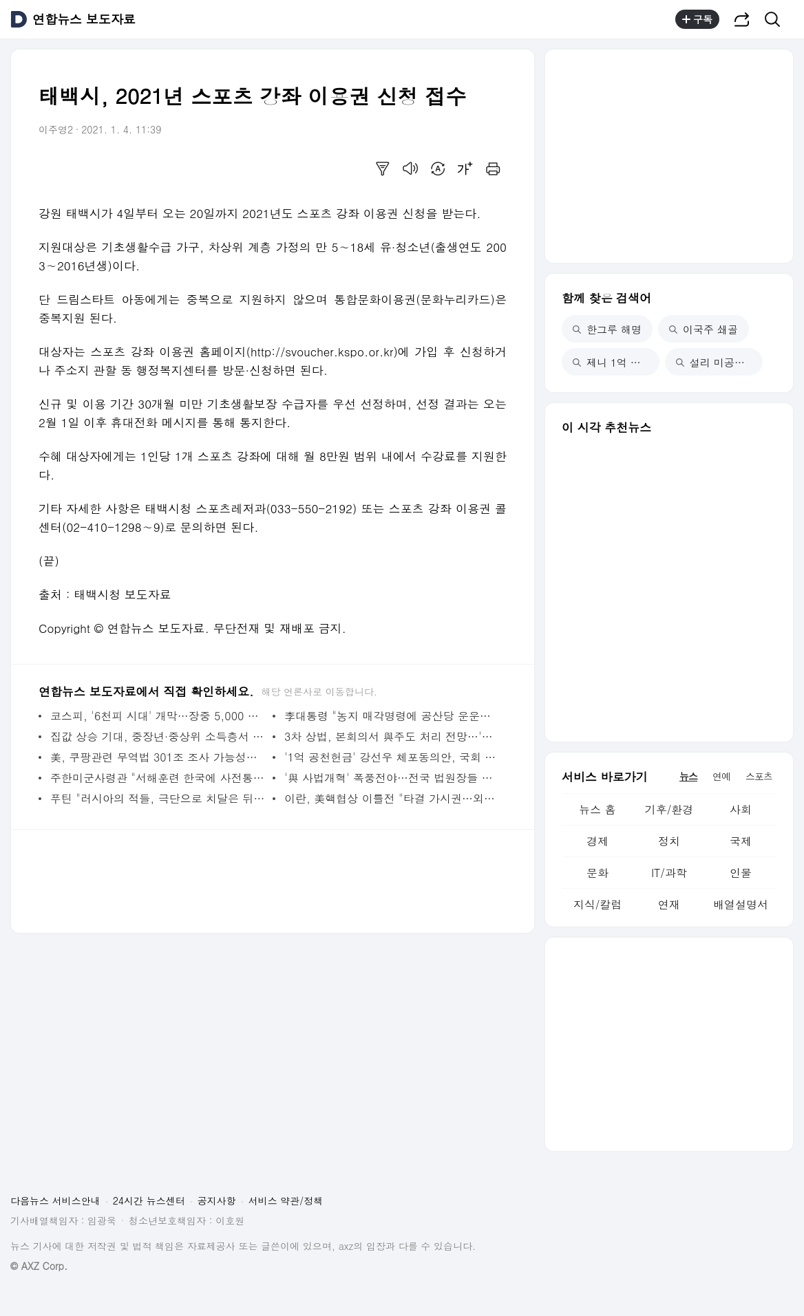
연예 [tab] (721, 776)
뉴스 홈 (597, 809)
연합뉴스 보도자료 (84, 19)
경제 (597, 841)
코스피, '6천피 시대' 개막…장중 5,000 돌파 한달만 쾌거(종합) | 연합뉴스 (158, 716)
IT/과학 (669, 873)
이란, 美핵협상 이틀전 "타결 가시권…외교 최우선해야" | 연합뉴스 (392, 798)
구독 (697, 19)
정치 (669, 841)
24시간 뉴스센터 (149, 1200)
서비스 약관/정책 (286, 1200)
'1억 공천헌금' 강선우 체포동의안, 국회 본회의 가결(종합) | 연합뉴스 (392, 757)
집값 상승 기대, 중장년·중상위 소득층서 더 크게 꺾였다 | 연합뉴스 (158, 736)
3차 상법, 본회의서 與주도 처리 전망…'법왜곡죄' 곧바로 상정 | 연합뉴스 (392, 736)
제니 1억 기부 (612, 362)
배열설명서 (740, 904)
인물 (741, 873)
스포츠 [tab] (758, 776)
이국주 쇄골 (703, 329)
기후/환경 (669, 809)
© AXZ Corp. (38, 1266)
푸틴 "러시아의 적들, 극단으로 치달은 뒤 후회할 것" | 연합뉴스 (158, 798)
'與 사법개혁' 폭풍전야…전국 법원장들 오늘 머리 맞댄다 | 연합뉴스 (392, 778)
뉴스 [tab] (688, 776)
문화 (597, 873)
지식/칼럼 (597, 904)
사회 (741, 809)
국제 (741, 841)
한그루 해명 (607, 329)
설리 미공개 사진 (719, 362)
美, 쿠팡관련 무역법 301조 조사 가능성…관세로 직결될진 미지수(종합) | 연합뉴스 (158, 757)
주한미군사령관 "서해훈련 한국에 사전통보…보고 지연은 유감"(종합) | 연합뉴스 (158, 778)
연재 (669, 904)
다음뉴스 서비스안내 (55, 1200)
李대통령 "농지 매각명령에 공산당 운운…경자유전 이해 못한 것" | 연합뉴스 (392, 716)
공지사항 (217, 1200)
